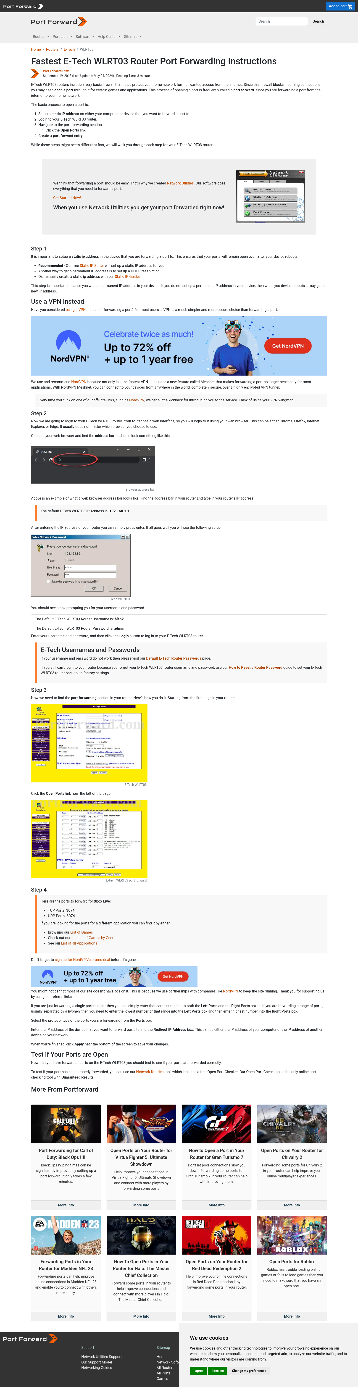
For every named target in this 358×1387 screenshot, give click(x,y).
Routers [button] (39, 36)
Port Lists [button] (61, 36)
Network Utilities (180, 183)
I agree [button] (198, 1371)
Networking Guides (96, 1368)
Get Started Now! (67, 198)
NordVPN (79, 382)
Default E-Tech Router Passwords (173, 658)
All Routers (165, 1368)
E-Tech (69, 49)
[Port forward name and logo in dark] (59, 21)
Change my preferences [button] (249, 1371)
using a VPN (76, 310)
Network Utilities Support (101, 1357)
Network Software (171, 1362)
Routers (52, 49)
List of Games (81, 932)
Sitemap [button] (131, 36)
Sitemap (163, 1347)
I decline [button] (218, 1371)
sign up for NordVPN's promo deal (82, 960)
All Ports (164, 1373)
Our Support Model (96, 1362)
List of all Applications (79, 943)
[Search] (282, 21)
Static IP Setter (92, 265)
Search (318, 21)
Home (36, 49)
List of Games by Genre (96, 938)
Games (162, 1378)
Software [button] (83, 36)
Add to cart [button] (340, 6)
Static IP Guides (128, 276)
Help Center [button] (108, 36)
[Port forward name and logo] (23, 6)
